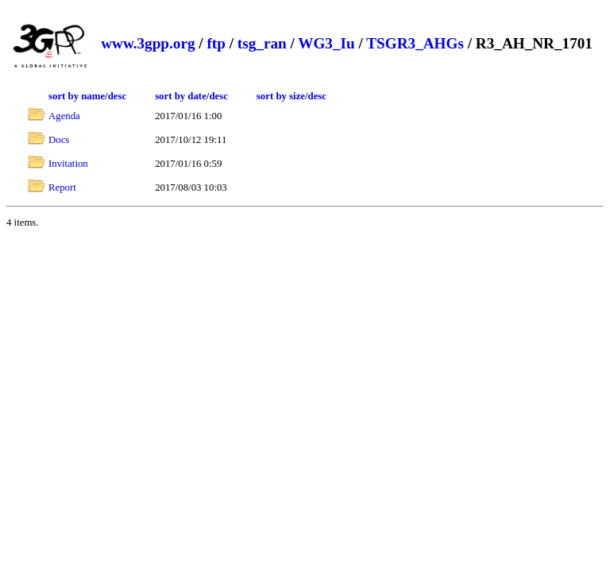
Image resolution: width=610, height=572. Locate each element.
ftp (216, 43)
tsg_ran (262, 43)
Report (62, 187)
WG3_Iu (326, 43)
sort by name (76, 96)
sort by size (281, 96)
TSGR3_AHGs (415, 43)
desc (117, 96)
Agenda (64, 116)
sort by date (181, 96)
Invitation (68, 163)
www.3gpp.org (148, 43)
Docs (58, 139)
